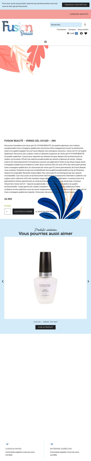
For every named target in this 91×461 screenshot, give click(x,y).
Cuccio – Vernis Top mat (45, 322)
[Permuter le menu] (45, 41)
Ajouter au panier (23, 212)
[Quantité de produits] (7, 212)
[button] (47, 211)
